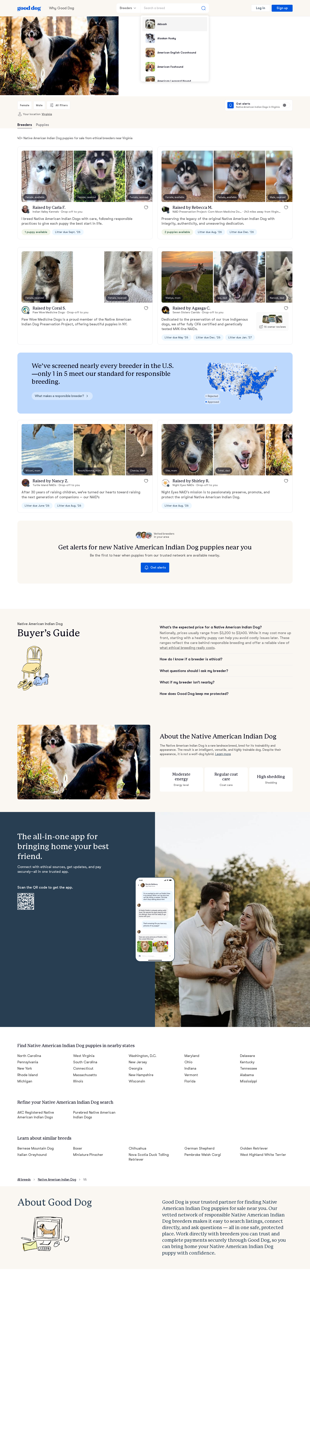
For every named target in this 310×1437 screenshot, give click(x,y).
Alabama (247, 1075)
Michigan (24, 1081)
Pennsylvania (27, 1062)
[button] (47, 176)
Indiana (190, 1068)
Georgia (135, 1068)
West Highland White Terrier (263, 1155)
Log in (260, 8)
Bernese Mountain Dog (35, 1148)
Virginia (47, 114)
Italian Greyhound (32, 1155)
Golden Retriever (254, 1148)
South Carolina (85, 1062)
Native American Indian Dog (57, 1179)
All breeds (24, 1179)
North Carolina (29, 1056)
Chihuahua (137, 1148)
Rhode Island (27, 1075)
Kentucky (247, 1062)
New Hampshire (141, 1075)
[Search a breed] (175, 8)
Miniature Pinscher (88, 1155)
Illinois (78, 1081)
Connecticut (83, 1068)
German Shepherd (199, 1148)
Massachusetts (85, 1075)
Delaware (247, 1056)
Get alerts (155, 567)
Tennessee (248, 1068)
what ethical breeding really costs (187, 648)
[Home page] (29, 8)
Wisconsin (137, 1081)
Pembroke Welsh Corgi (202, 1155)
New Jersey (138, 1062)
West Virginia (84, 1056)
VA (85, 1179)
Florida (190, 1081)
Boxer (77, 1148)
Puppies (42, 125)
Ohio (188, 1062)
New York (24, 1068)
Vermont (191, 1075)
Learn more (223, 754)
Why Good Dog (61, 8)
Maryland (191, 1056)
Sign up (282, 8)
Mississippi (248, 1081)
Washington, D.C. (142, 1056)
